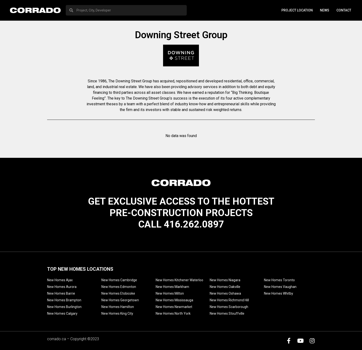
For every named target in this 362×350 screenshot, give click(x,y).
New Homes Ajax (60, 280)
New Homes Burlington (64, 307)
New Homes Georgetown (120, 300)
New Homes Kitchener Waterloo (179, 280)
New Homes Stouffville (227, 313)
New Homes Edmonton (118, 287)
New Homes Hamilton (117, 307)
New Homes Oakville (225, 287)
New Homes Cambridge (119, 280)
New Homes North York (173, 313)
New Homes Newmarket (174, 307)
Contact (343, 10)
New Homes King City (117, 313)
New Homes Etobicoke (118, 293)
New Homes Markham (172, 287)
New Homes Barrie (61, 293)
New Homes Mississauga (174, 300)
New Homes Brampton (64, 300)
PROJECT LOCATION (297, 10)
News (324, 10)
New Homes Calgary (62, 313)
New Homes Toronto (279, 280)
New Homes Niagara (225, 280)
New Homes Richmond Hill (229, 300)
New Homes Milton (170, 293)
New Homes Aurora (62, 287)
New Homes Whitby (278, 293)
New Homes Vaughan (280, 287)
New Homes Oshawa (225, 293)
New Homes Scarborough (229, 307)
